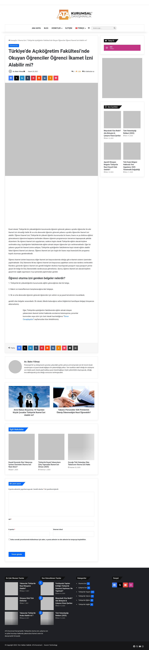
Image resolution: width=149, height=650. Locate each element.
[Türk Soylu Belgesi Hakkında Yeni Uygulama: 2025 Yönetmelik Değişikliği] (132, 151)
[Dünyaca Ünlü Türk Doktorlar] (11, 603)
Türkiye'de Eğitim (84, 600)
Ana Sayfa (36, 28)
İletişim (68, 28)
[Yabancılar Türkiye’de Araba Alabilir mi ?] (11, 618)
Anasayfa (13, 40)
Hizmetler (56, 28)
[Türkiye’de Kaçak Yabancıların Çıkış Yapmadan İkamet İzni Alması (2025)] (51, 447)
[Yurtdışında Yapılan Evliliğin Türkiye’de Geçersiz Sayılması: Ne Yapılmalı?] (47, 588)
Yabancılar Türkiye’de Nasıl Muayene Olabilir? (28, 585)
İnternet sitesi (58, 529)
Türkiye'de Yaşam (84, 592)
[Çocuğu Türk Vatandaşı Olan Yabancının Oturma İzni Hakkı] (81, 447)
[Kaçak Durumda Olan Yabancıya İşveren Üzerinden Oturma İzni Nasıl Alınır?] (22, 447)
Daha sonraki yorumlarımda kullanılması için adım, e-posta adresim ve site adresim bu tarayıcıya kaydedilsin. (48, 539)
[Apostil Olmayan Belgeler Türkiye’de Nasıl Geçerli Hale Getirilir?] (112, 151)
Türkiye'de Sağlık (84, 604)
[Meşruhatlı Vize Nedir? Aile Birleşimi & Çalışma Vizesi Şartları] (112, 119)
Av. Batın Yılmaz (18, 71)
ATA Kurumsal (37, 645)
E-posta (12, 529)
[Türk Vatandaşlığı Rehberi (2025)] (132, 119)
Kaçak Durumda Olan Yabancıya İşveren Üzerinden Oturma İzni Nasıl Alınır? (20, 464)
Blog (46, 28)
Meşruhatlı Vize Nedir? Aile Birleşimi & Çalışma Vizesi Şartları (112, 133)
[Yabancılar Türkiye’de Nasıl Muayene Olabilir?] (11, 588)
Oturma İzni (22, 40)
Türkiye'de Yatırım (84, 596)
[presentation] (25, 547)
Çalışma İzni (82, 588)
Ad (10, 519)
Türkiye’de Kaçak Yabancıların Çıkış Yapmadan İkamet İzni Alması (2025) (49, 464)
